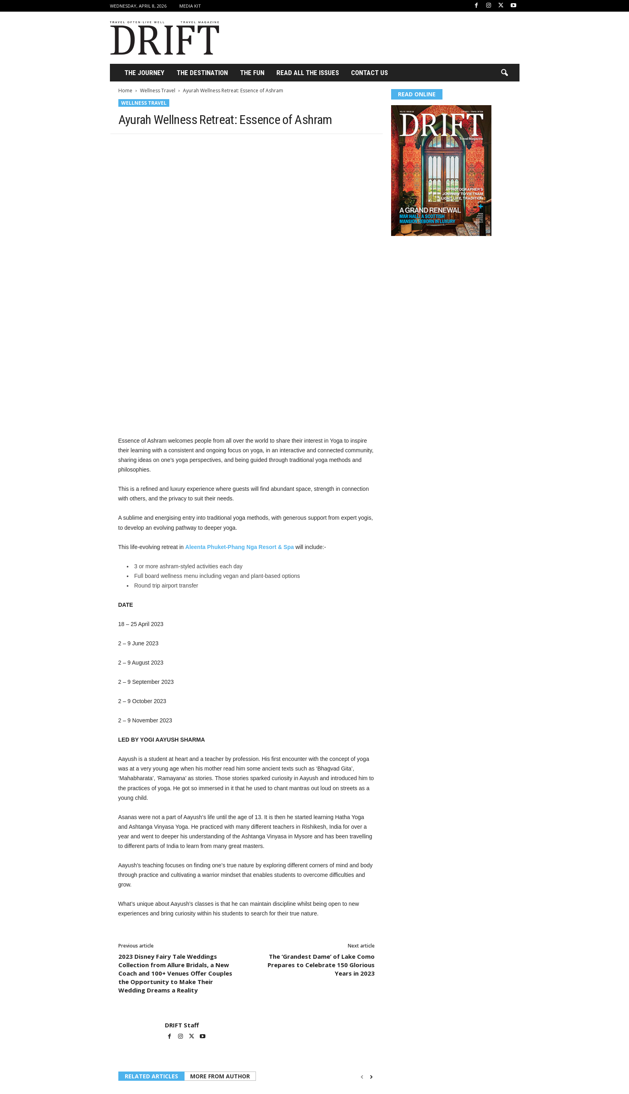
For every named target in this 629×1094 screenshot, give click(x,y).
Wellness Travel (157, 90)
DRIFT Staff (182, 933)
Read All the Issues (307, 73)
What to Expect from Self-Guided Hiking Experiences (329, 1066)
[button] (504, 73)
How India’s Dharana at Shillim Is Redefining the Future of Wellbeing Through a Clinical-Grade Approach (157, 1073)
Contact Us (369, 73)
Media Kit (190, 6)
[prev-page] (362, 985)
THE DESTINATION (202, 73)
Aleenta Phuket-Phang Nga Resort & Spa (239, 455)
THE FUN (252, 73)
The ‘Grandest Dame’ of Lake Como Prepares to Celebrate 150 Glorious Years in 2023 (321, 872)
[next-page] (371, 985)
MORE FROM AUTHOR (220, 984)
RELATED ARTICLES (151, 984)
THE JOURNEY (144, 73)
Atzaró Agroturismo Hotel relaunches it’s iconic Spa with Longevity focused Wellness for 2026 (246, 1073)
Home (125, 90)
